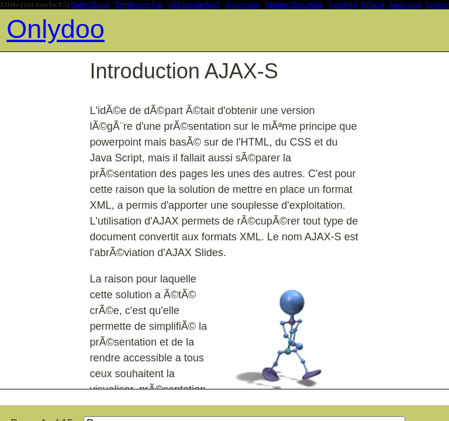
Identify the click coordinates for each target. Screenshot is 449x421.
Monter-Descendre (294, 4)
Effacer (372, 4)
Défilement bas (139, 4)
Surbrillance (90, 4)
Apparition (242, 4)
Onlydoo (55, 29)
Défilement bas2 (194, 4)
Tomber (437, 4)
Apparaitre (404, 4)
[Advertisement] (213, 396)
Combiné (343, 4)
